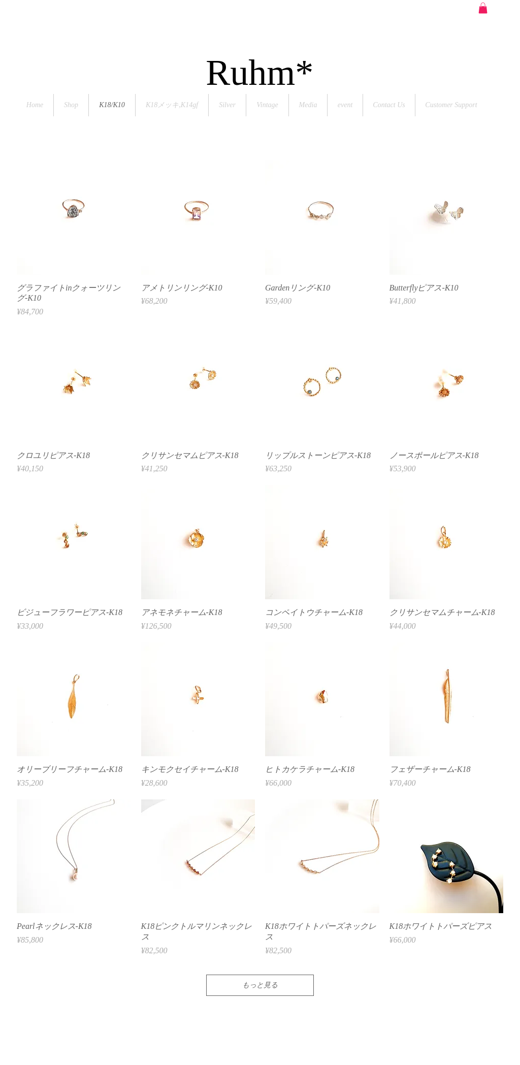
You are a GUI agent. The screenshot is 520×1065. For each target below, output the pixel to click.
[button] (483, 8)
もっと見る (260, 985)
